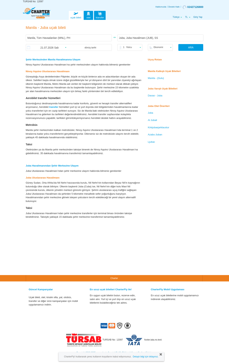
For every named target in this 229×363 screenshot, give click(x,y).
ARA (190, 47)
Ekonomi (158, 47)
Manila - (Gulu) (156, 78)
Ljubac (151, 141)
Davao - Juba (155, 95)
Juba (150, 112)
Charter (114, 278)
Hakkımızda (160, 7)
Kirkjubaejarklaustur (158, 127)
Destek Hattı (174, 7)
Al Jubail (152, 120)
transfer (100, 15)
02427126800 (193, 7)
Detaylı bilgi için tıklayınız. (145, 356)
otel (88, 15)
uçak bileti (75, 15)
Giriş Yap (197, 17)
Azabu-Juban (155, 134)
